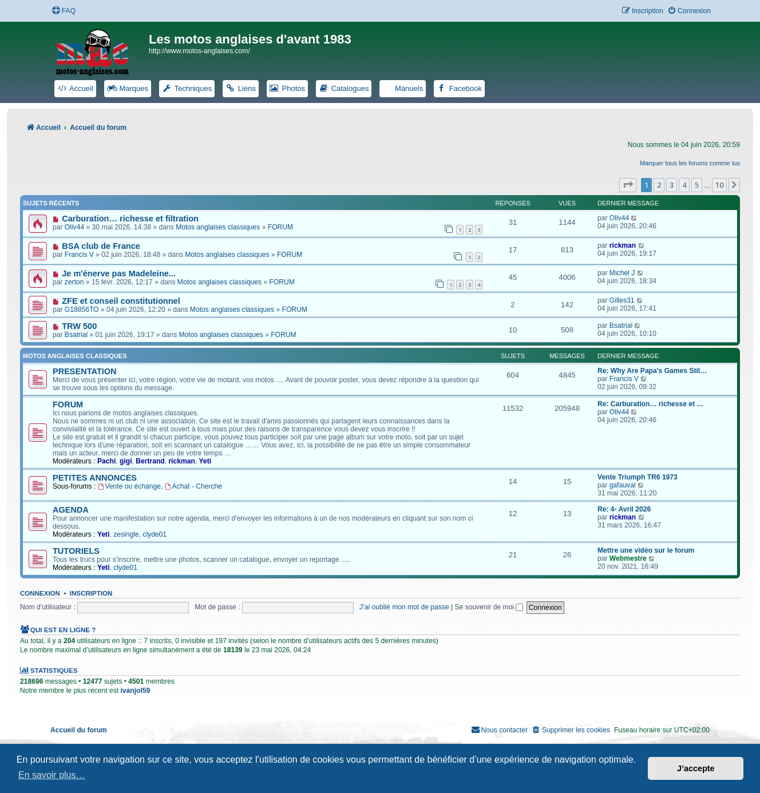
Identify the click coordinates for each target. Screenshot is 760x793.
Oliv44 (74, 227)
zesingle (125, 534)
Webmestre (628, 558)
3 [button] (672, 185)
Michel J (622, 273)
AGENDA (71, 509)
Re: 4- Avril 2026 (624, 509)
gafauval (622, 485)
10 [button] (719, 185)
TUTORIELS (76, 551)
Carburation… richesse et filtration (130, 218)
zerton (74, 282)
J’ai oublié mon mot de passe (404, 607)
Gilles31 (622, 300)
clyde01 (154, 534)
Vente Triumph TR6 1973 (637, 477)
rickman (622, 245)
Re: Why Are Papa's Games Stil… (652, 371)
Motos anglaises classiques (218, 227)
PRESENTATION (85, 371)
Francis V (79, 255)
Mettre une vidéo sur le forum (645, 550)
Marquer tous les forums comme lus (690, 163)
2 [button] (659, 185)
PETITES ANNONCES (95, 477)
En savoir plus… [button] (51, 775)
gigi (126, 461)
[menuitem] (64, 11)
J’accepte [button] (696, 768)
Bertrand (150, 461)
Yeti (205, 461)
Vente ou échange (129, 486)
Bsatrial (76, 335)
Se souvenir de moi (489, 607)
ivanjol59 (135, 691)
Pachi (106, 461)
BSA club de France (101, 246)
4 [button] (684, 185)
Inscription (91, 593)
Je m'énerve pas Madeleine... (119, 273)
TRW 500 (79, 326)
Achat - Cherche (193, 486)
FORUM (280, 227)
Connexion (40, 593)
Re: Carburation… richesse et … (650, 404)
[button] (627, 185)
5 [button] (697, 185)
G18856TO (82, 310)
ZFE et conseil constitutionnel (121, 301)
